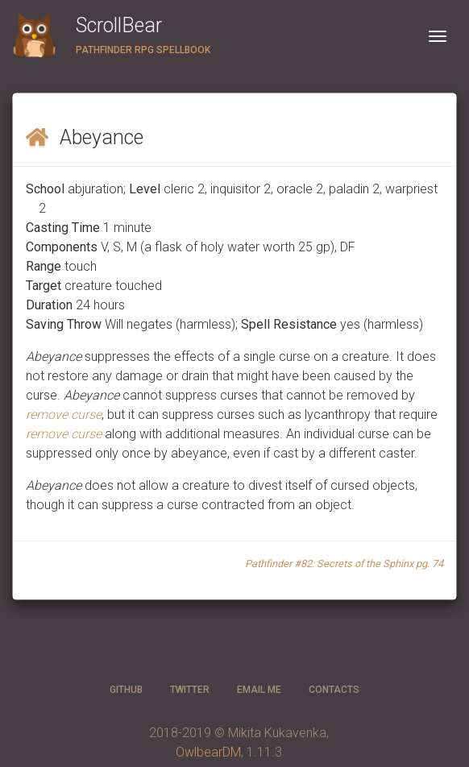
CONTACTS (334, 689)
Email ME (259, 689)
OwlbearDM (208, 752)
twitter (190, 689)
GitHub (126, 689)
